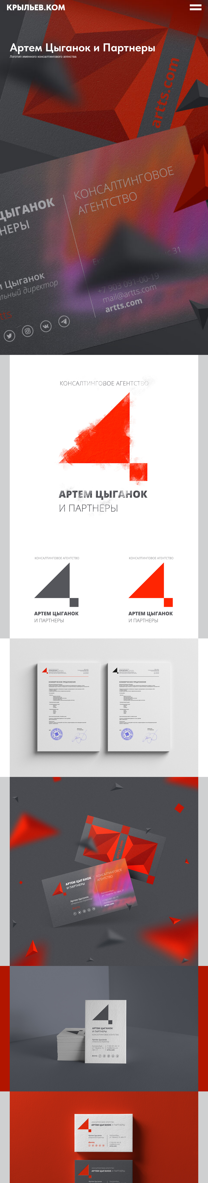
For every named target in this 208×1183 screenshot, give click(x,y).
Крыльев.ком (35, 7)
